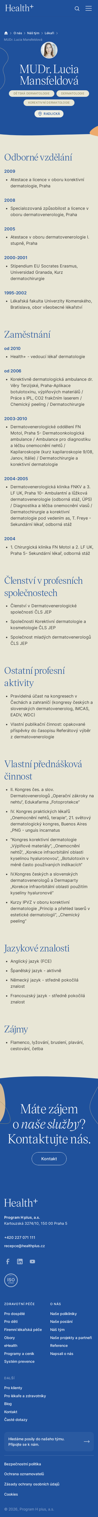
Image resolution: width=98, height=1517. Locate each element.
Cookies (11, 1494)
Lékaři (49, 33)
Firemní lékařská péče (23, 1329)
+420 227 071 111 (19, 1237)
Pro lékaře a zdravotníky (25, 1396)
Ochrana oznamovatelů (24, 1474)
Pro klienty (13, 1387)
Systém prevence (19, 1361)
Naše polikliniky (63, 1313)
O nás (18, 33)
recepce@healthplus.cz (24, 1246)
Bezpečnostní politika (22, 1464)
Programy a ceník (19, 1353)
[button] (77, 8)
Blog (8, 1403)
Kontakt (10, 1411)
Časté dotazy (15, 1419)
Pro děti (11, 1321)
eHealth (10, 1345)
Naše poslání (61, 1321)
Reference (59, 1345)
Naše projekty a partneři (71, 1337)
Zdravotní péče (19, 1304)
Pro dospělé (14, 1313)
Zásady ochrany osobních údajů (31, 1484)
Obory (9, 1337)
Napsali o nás (61, 1353)
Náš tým (33, 33)
